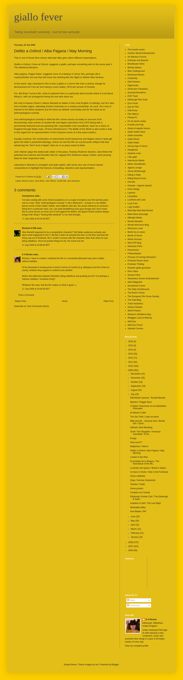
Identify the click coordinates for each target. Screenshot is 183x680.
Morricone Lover (135, 228)
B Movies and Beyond (138, 60)
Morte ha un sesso (136, 232)
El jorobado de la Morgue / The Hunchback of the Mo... (144, 462)
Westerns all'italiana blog (139, 314)
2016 (131, 341)
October (135, 382)
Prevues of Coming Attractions (142, 257)
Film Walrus (133, 114)
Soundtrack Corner (136, 285)
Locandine (132, 196)
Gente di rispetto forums (139, 128)
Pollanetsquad (134, 253)
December (136, 374)
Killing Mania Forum (137, 178)
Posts (131, 600)
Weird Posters (134, 310)
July (133, 394)
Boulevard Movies (136, 74)
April (133, 525)
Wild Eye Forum (135, 325)
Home (65, 301)
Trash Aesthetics (135, 303)
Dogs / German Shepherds (142, 480)
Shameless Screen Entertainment (143, 278)
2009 (131, 370)
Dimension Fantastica (138, 89)
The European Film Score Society (143, 296)
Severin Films (134, 275)
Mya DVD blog (134, 243)
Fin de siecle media (137, 121)
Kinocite (131, 182)
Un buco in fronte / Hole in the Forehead (149, 472)
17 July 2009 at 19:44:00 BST (36, 289)
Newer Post (20, 301)
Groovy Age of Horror (137, 146)
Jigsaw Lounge (135, 167)
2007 (131, 546)
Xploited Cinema (135, 328)
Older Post (108, 301)
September (136, 386)
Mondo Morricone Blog (138, 225)
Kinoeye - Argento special (140, 185)
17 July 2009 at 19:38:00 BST (36, 245)
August (134, 390)
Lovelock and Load (136, 200)
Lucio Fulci (133, 203)
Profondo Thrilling (136, 264)
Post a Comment (26, 295)
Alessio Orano (28, 181)
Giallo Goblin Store (136, 132)
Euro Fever (133, 103)
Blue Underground (136, 71)
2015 (131, 345)
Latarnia (131, 193)
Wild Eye (132, 321)
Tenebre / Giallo (137, 484)
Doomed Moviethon (137, 92)
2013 (131, 354)
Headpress (133, 150)
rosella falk (61, 181)
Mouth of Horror (135, 235)
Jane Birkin (39, 181)
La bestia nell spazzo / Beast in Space (148, 468)
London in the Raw (139, 457)
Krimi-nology (133, 189)
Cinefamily (132, 78)
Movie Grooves (135, 239)
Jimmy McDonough (137, 171)
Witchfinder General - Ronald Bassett (147, 398)
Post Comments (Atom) (38, 306)
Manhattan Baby (138, 507)
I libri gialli (132, 157)
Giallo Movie (133, 139)
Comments (133, 605)
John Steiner (50, 181)
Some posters (136, 488)
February (135, 533)
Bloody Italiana (134, 67)
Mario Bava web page (138, 214)
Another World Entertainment (141, 53)
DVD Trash (133, 96)
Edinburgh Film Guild (137, 99)
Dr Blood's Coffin (138, 412)
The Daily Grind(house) (138, 289)
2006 (131, 550)
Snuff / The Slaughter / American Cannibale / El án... (145, 432)
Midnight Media (135, 217)
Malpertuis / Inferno (139, 446)
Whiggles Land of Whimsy (140, 318)
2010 (131, 366)
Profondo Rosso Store (138, 260)
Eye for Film (133, 107)
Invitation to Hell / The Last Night (145, 503)
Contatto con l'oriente (140, 492)
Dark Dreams (134, 82)
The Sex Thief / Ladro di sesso (144, 417)
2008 (131, 542)
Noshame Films (135, 246)
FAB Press (133, 110)
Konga (133, 438)
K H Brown (27, 254)
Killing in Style (134, 175)
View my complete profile (136, 646)
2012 (131, 358)
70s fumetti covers (136, 49)
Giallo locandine (135, 135)
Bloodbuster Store (136, 64)
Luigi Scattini (134, 207)
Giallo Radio (133, 142)
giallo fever (38, 17)
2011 (131, 362)
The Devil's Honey (136, 293)
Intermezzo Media (136, 160)
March (134, 529)
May (133, 521)
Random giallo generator (139, 268)
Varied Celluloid (135, 307)
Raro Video (133, 271)
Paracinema (133, 250)
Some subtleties (137, 476)
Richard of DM (29, 228)
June (133, 516)
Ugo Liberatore (73, 181)
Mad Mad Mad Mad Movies (140, 210)
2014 (131, 350)
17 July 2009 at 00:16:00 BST (36, 218)
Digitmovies (133, 85)
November (136, 378)
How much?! (136, 442)
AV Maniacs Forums (137, 57)
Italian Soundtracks (137, 164)
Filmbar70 (132, 117)
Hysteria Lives (134, 153)
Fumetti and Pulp (136, 124)
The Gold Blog (134, 300)
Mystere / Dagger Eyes (141, 402)
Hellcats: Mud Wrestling (141, 427)
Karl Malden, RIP (138, 511)
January (135, 537)
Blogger (115, 664)
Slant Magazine (135, 282)
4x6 (97, 664)
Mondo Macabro (135, 221)
